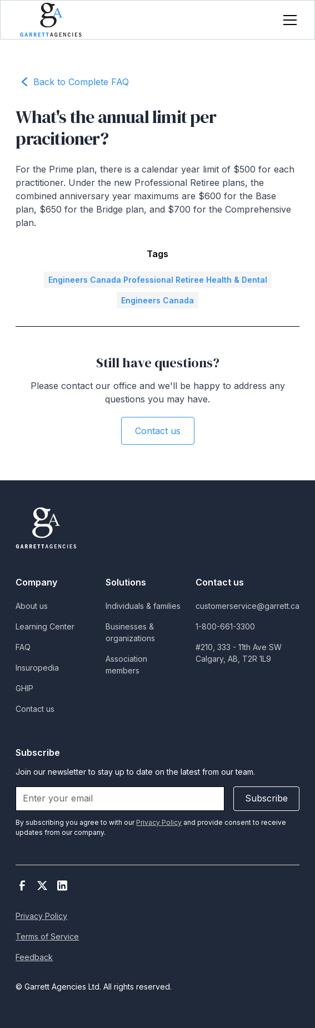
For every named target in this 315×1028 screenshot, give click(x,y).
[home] (51, 20)
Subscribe (266, 798)
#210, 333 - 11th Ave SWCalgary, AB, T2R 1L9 (239, 652)
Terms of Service (47, 936)
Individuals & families (143, 606)
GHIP (24, 688)
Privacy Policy (41, 916)
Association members (126, 664)
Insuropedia (37, 667)
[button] (288, 20)
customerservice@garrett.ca (247, 606)
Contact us (158, 430)
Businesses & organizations (130, 632)
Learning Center (45, 626)
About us (32, 606)
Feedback (34, 957)
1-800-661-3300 (225, 626)
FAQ (23, 647)
